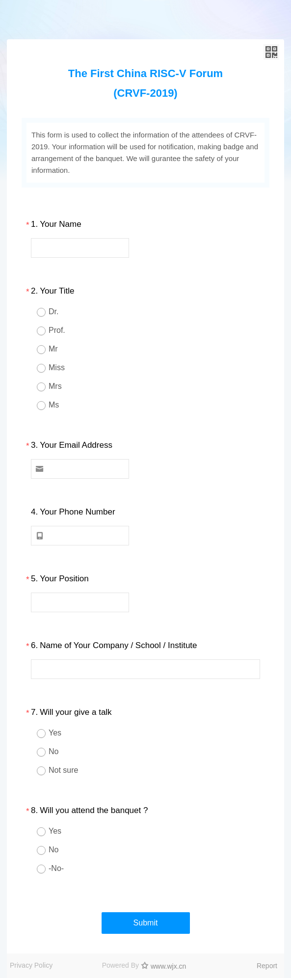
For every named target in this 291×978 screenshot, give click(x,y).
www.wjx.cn (168, 966)
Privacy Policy (31, 965)
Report (267, 966)
